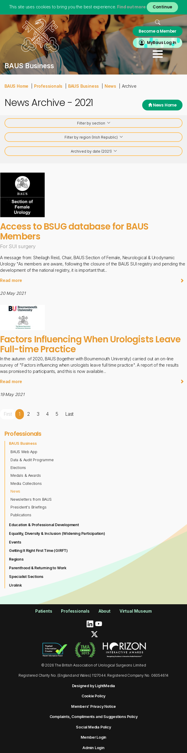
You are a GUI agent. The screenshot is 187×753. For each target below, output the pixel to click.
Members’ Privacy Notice (93, 706)
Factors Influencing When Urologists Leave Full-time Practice (90, 344)
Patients (43, 611)
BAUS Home (16, 86)
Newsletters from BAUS (31, 499)
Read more (92, 280)
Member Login (94, 737)
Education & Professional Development (44, 525)
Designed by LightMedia (93, 686)
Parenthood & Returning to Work (37, 568)
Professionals (48, 86)
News (110, 86)
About (105, 611)
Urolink (15, 585)
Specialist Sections (26, 576)
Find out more (131, 6)
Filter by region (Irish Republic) (94, 137)
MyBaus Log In (161, 42)
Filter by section (94, 123)
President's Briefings (28, 507)
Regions (16, 559)
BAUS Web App (23, 452)
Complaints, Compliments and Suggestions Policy (94, 716)
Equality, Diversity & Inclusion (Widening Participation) (57, 533)
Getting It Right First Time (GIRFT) (38, 550)
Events (15, 542)
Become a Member (158, 31)
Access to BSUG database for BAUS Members (74, 231)
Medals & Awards (25, 475)
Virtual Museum (135, 611)
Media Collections (26, 483)
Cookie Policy (93, 696)
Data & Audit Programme (32, 460)
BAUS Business (83, 86)
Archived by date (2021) (94, 151)
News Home (162, 105)
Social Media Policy (93, 727)
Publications (20, 515)
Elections (18, 467)
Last (69, 414)
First (8, 414)
